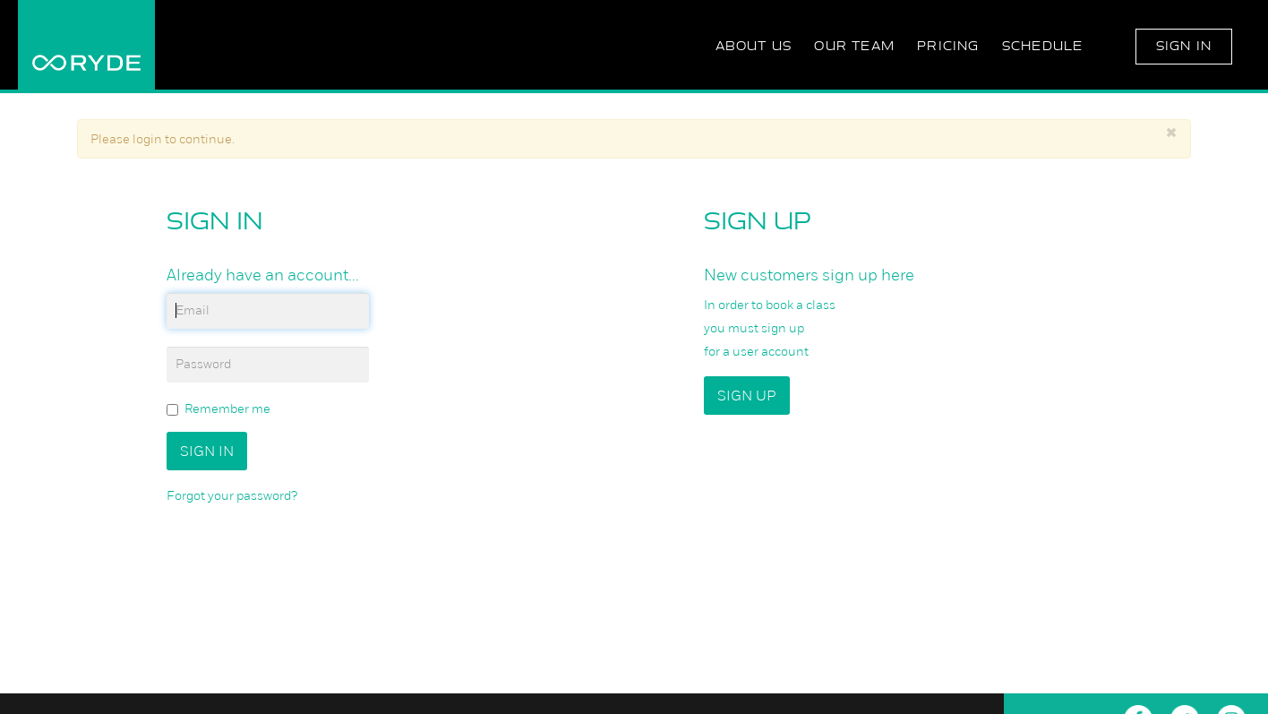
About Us (753, 46)
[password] (268, 365)
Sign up (746, 395)
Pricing (948, 46)
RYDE (86, 45)
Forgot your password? (232, 495)
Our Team (854, 46)
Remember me (218, 409)
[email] (268, 311)
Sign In (1184, 46)
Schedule (1043, 46)
